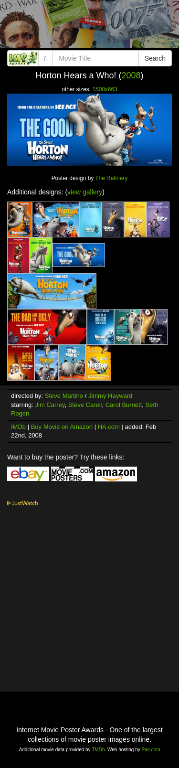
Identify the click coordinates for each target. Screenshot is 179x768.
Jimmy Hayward (110, 395)
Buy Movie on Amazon (62, 426)
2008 (131, 75)
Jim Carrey (50, 404)
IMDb (18, 426)
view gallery (84, 192)
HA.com (109, 426)
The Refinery (111, 178)
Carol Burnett (123, 404)
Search (155, 58)
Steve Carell (85, 404)
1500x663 (104, 89)
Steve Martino (64, 395)
